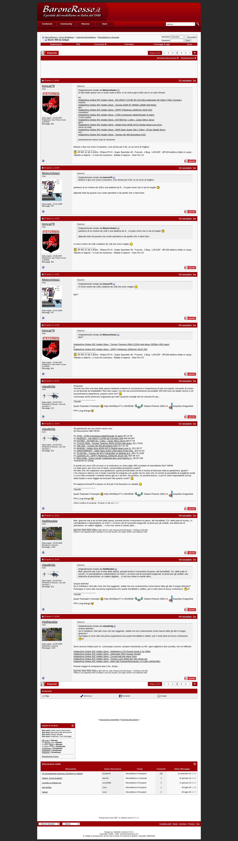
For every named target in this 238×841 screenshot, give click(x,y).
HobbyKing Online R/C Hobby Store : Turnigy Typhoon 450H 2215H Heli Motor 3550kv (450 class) (121, 344)
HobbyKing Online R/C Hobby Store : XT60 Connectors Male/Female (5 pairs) (116, 115)
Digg (47, 696)
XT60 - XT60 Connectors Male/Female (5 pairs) (100, 436)
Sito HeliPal (46, 787)
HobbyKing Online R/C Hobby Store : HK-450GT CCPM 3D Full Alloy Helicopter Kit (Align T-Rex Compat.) (130, 100)
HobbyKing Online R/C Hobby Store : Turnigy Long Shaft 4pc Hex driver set (110, 659)
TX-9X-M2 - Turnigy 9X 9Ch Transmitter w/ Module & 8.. (104, 453)
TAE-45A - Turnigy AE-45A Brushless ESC (97, 446)
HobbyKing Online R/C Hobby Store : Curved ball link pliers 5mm (105, 656)
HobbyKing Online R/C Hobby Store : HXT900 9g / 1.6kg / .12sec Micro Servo (116, 120)
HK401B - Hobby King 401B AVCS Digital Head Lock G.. (104, 448)
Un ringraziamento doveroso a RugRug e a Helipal (62, 774)
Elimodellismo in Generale (108, 37)
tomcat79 (48, 86)
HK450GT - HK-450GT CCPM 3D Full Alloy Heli (100, 438)
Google (163, 696)
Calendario (129, 44)
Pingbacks (46, 750)
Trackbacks (46, 748)
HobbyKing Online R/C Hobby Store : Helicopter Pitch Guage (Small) (107, 654)
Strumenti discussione (166, 58)
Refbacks (46, 752)
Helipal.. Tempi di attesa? (52, 778)
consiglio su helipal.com (51, 783)
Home (175, 824)
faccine (47, 742)
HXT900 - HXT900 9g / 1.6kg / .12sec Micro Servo (101, 441)
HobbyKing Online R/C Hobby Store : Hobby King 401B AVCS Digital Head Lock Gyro (120, 125)
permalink (187, 80)
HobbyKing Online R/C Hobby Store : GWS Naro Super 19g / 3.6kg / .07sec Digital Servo (121, 129)
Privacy (191, 824)
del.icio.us (88, 696)
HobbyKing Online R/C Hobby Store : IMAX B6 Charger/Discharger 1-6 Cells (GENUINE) (117, 661)
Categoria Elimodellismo (86, 37)
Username (166, 37)
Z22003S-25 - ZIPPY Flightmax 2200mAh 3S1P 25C (102, 455)
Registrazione (56, 44)
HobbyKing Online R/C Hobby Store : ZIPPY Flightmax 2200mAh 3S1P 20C (115, 110)
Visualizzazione (187, 58)
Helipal (45, 792)
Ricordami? (191, 37)
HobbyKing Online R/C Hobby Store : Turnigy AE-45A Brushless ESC (112, 134)
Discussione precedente (109, 720)
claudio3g (48, 386)
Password (166, 40)
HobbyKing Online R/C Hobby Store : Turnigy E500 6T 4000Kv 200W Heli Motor (117, 105)
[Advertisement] (154, 12)
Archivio (183, 824)
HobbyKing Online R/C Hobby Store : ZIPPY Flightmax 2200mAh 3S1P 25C (111, 349)
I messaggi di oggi (162, 44)
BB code (45, 740)
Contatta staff (165, 824)
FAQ (78, 44)
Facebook (126, 696)
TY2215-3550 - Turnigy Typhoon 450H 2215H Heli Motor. (104, 443)
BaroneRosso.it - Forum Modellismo (59, 37)
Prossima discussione (129, 720)
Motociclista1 (51, 173)
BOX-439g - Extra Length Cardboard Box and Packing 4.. (105, 458)
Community (100, 44)
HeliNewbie (50, 521)
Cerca (189, 44)
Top (197, 824)
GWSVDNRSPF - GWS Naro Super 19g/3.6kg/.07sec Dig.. (105, 451)
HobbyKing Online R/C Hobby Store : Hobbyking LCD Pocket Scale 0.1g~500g (112, 651)
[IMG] (51, 744)
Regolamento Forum (50, 756)
